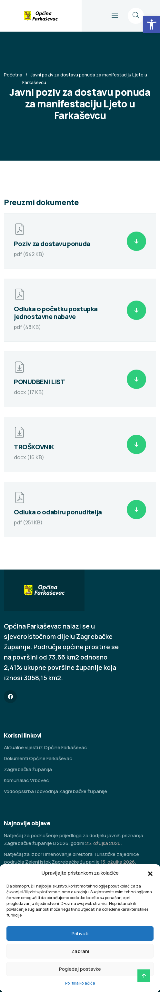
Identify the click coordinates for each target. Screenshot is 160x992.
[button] (150, 873)
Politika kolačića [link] (80, 983)
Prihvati (80, 933)
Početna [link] (13, 75)
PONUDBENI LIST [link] (39, 381)
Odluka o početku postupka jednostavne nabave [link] (56, 312)
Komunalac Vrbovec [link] (26, 780)
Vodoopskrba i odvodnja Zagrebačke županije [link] (55, 791)
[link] (151, 24)
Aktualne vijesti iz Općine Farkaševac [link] (45, 747)
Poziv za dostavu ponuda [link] (52, 243)
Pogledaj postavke (80, 969)
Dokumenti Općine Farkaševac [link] (38, 758)
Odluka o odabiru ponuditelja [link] (58, 512)
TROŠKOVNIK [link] (34, 446)
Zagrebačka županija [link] (28, 769)
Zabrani (80, 951)
